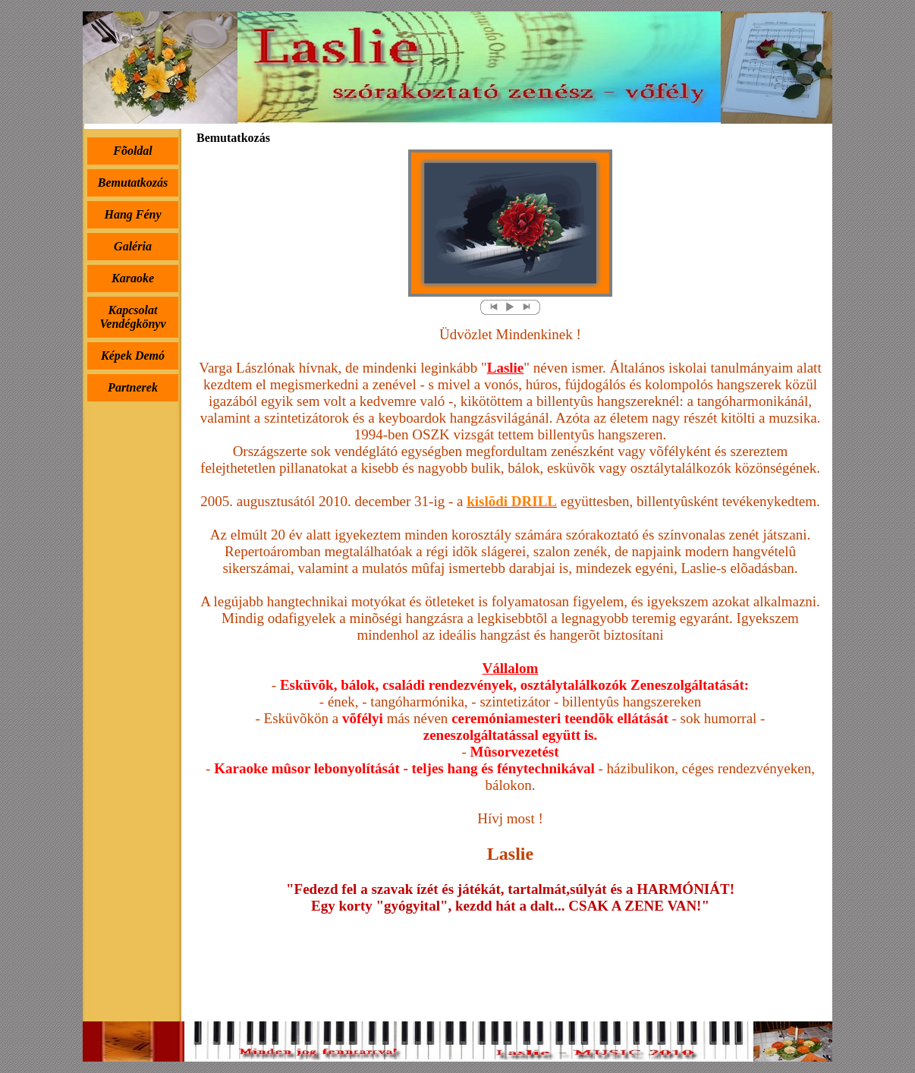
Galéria (133, 246)
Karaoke (133, 278)
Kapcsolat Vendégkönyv (132, 317)
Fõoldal (132, 150)
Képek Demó (133, 355)
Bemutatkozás (133, 182)
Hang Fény (132, 214)
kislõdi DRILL (512, 501)
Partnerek (133, 387)
